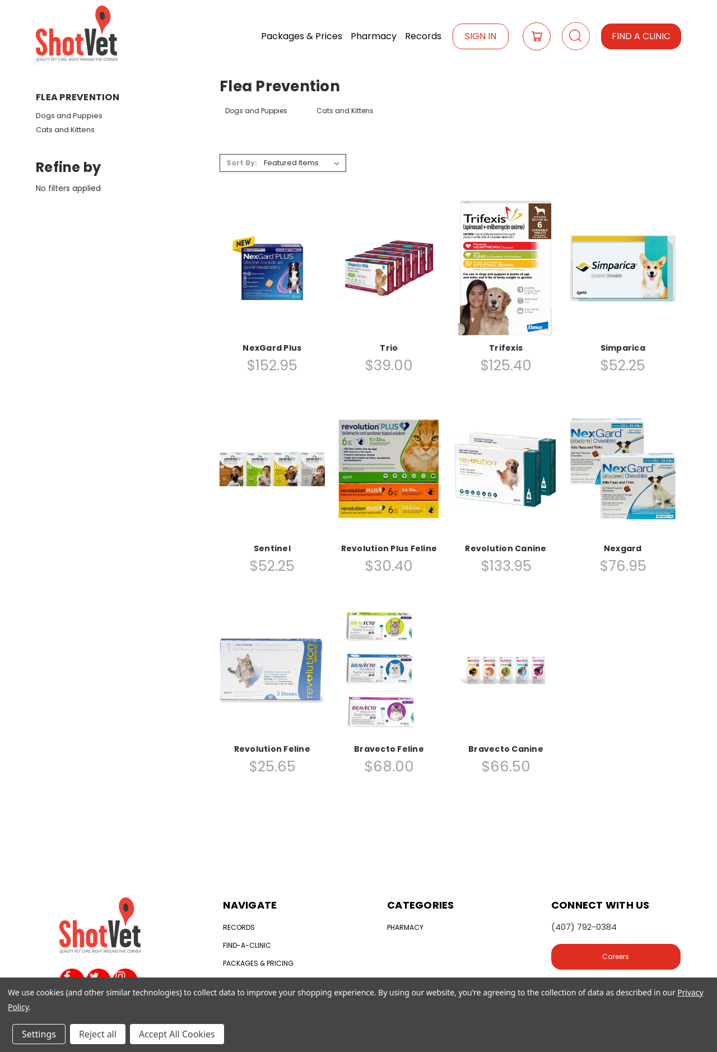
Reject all (98, 1034)
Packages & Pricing (258, 963)
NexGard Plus (272, 347)
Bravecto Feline (389, 749)
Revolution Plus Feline (389, 548)
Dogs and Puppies (69, 115)
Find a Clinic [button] (641, 36)
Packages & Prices (301, 36)
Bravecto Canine (505, 749)
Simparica (622, 347)
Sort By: (241, 162)
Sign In (480, 36)
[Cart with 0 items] (536, 36)
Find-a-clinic (247, 945)
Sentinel (272, 548)
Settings (39, 1034)
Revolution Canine (505, 548)
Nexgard (623, 548)
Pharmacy (374, 36)
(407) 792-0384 (584, 927)
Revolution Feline (272, 749)
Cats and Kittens (65, 129)
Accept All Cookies (177, 1034)
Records (423, 36)
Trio (389, 347)
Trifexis (506, 347)
